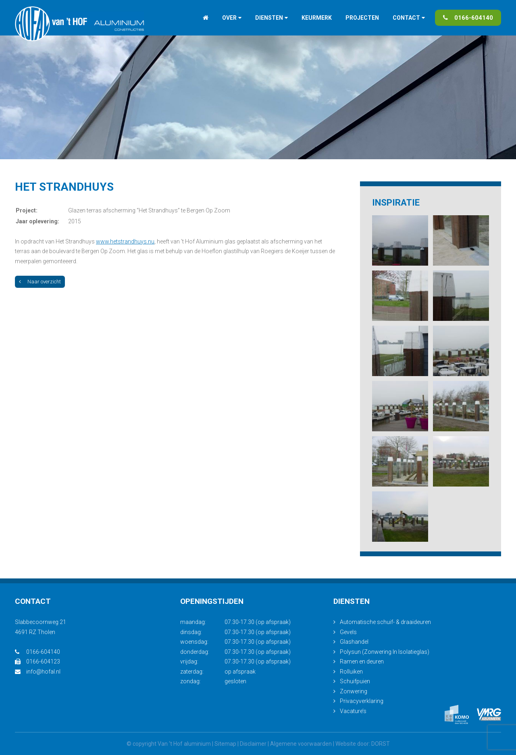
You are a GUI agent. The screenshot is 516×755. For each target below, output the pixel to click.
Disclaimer (253, 743)
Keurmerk (317, 18)
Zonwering (353, 691)
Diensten (269, 18)
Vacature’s (353, 711)
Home (205, 17)
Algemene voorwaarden (301, 743)
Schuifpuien (355, 681)
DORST (380, 743)
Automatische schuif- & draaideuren (385, 622)
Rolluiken (351, 671)
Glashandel (354, 642)
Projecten (362, 18)
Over (229, 18)
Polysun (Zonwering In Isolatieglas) (384, 652)
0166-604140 (468, 17)
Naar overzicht (40, 282)
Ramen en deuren (362, 661)
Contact (406, 18)
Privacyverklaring (361, 701)
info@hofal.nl (37, 671)
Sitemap (225, 743)
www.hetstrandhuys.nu (125, 241)
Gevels (348, 632)
